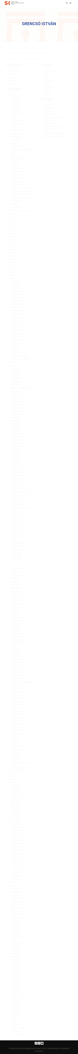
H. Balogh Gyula (16, 850)
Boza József (15, 821)
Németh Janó (15, 927)
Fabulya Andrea (16, 485)
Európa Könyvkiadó (17, 288)
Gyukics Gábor (16, 498)
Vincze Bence (15, 756)
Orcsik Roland (16, 633)
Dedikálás (14, 104)
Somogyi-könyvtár (17, 184)
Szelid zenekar (16, 708)
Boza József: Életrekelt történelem (55, 127)
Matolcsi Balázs (16, 591)
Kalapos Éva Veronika (18, 520)
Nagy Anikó (15, 607)
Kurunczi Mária (16, 556)
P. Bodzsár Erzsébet (18, 937)
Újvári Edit (14, 743)
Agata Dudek (15, 782)
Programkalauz (14, 74)
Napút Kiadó (15, 336)
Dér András (15, 463)
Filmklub (46, 130)
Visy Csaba (15, 759)
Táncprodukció (16, 137)
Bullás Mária (15, 430)
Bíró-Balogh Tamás (17, 414)
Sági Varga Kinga (17, 666)
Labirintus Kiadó (16, 317)
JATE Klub (14, 165)
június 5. (11, 262)
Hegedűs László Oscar (19, 501)
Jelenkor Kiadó (16, 307)
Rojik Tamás (15, 966)
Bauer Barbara (16, 801)
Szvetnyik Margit (17, 727)
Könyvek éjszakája (17, 124)
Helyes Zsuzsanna (17, 505)
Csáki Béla (14, 437)
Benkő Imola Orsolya (18, 401)
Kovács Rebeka (16, 546)
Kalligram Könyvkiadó (18, 311)
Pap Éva (14, 940)
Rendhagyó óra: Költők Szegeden (55, 136)
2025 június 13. (49, 108)
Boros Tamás (15, 427)
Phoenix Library (16, 343)
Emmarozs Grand (17, 159)
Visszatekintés (49, 93)
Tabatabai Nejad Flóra (18, 730)
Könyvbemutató (16, 120)
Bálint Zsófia (15, 385)
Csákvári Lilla (15, 440)
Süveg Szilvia (15, 685)
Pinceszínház (15, 181)
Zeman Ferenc (16, 772)
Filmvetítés (15, 107)
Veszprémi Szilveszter (18, 750)
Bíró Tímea (15, 811)
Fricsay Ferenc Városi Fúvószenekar (23, 492)
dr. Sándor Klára (16, 479)
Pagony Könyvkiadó (18, 340)
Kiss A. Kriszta (16, 882)
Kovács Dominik (16, 892)
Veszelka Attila (16, 1024)
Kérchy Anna (15, 536)
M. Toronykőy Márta (18, 575)
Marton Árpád (16, 588)
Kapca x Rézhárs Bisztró (19, 168)
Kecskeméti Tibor (17, 533)
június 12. (12, 220)
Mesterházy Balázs (17, 918)
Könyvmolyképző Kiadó (19, 314)
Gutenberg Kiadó (17, 301)
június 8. (11, 272)
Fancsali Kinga (16, 837)
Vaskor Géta (15, 1018)
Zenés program (16, 140)
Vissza (8, 59)
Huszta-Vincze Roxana (19, 514)
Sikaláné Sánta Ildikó (18, 675)
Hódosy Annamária (17, 853)
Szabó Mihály (15, 976)
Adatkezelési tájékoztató (52, 71)
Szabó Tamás (15, 695)
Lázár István (15, 565)
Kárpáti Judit (15, 530)
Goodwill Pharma (17, 298)
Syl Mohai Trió (16, 688)
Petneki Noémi (16, 957)
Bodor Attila (15, 814)
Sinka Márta (15, 679)
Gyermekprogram (17, 114)
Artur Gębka (15, 788)
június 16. (12, 233)
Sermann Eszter (16, 672)
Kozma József (16, 552)
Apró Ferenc (15, 372)
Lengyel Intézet (16, 572)
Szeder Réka (15, 989)
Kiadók (11, 279)
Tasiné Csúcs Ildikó (17, 995)
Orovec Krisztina (16, 636)
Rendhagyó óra (16, 133)
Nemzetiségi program (18, 130)
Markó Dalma (15, 585)
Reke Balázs (15, 656)
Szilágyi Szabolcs (17, 714)
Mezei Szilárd (15, 598)
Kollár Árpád (15, 889)
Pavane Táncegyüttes (18, 640)
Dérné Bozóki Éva (17, 469)
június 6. (11, 266)
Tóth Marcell (15, 1008)
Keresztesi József (17, 879)
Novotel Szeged (16, 178)
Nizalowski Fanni (17, 624)
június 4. (11, 259)
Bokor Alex (15, 818)
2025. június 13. (49, 105)
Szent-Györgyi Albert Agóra (20, 194)
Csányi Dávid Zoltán (18, 443)
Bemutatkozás (16, 98)
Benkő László (15, 808)
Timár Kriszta (15, 733)
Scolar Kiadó (15, 353)
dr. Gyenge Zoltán (17, 475)
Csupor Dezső (16, 450)
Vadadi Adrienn (16, 1012)
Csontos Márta (16, 824)
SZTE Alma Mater (17, 724)
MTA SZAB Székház (18, 172)
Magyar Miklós (16, 905)
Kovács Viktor (16, 895)
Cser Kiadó (15, 281)
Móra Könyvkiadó (17, 333)
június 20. (12, 249)
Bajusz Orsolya (16, 792)
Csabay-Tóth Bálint (17, 433)
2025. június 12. (49, 111)
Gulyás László (16, 847)
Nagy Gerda (15, 614)
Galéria (11, 77)
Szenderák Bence (17, 711)
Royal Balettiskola (17, 662)
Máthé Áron (15, 915)
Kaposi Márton (16, 876)
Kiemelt (11, 363)
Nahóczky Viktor (16, 617)
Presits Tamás (16, 649)
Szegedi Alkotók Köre (18, 704)
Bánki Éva (14, 795)
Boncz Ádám (15, 421)
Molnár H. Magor (17, 601)
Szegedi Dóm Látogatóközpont (21, 188)
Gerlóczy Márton (17, 840)
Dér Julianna (15, 466)
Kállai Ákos (15, 523)
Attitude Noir (15, 375)
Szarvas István (16, 982)
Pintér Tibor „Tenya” (18, 643)
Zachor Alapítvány (17, 769)
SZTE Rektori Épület (18, 201)
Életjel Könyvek (16, 285)
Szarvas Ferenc (16, 701)
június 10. (12, 214)
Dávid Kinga (15, 456)
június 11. (12, 217)
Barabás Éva (15, 391)
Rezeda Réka (15, 963)
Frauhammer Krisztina (18, 488)
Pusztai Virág (15, 653)
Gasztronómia (16, 111)
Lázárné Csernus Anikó (19, 569)
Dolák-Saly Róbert (17, 834)
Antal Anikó (15, 369)
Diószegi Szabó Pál (17, 472)
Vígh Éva (14, 753)
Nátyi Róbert (15, 924)
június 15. (12, 230)
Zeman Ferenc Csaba (18, 1034)
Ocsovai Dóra (15, 627)
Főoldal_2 (47, 74)
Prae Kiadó (15, 346)
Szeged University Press (19, 356)
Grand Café (15, 162)
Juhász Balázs (16, 873)
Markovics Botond (17, 908)
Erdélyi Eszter (15, 482)
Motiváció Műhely (17, 604)
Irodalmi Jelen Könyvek (19, 304)
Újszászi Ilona (16, 740)
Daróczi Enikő (16, 453)
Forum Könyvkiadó (17, 291)
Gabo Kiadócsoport (17, 294)
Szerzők (11, 779)
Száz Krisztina (16, 986)
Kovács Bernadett (17, 543)
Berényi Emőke (16, 404)
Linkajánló (12, 80)
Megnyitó (14, 127)
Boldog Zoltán (16, 417)
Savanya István (16, 970)
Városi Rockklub (16, 207)
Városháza (15, 204)
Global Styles (48, 80)
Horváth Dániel (16, 856)
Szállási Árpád (16, 979)
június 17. (12, 237)
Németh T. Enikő (16, 620)
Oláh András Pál (16, 931)
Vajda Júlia (15, 746)
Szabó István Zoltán (18, 692)
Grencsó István (16, 495)
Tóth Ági (14, 737)
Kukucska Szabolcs (17, 898)
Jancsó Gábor (16, 517)
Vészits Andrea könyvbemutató (54, 133)
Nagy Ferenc (15, 611)
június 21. (12, 253)
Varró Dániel (15, 1015)
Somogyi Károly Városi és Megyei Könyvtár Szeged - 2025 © (28, 1048)
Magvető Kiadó (16, 327)
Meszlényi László (17, 595)
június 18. (12, 240)
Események (13, 95)
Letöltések (12, 84)
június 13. (12, 224)
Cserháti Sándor (16, 446)
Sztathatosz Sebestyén (19, 721)
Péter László (15, 953)
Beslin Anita (15, 408)
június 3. (11, 256)
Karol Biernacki (16, 527)
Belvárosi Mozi (16, 146)
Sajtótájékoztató (49, 123)
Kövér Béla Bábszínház (19, 549)
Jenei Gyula (15, 866)
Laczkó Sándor (16, 562)
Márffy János (15, 582)
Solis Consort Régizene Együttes (22, 682)
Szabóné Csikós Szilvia (19, 698)
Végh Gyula (15, 1021)
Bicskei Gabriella (17, 411)
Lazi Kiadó (14, 320)
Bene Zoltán (15, 398)
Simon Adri (15, 973)
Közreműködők (14, 366)
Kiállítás (14, 117)
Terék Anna (15, 999)
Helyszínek (12, 143)
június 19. (12, 243)
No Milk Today (16, 175)
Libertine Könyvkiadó (18, 324)
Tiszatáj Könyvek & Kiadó (19, 359)
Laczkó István (16, 559)
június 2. (11, 246)
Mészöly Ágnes (16, 921)
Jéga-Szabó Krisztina (18, 863)
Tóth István (15, 1002)
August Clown (16, 378)
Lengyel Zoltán (16, 902)
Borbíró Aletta (16, 424)
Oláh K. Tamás (16, 630)
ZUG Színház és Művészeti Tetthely (23, 210)
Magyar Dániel (16, 578)
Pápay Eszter (15, 944)
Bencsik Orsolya (16, 395)
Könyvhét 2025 (14, 71)
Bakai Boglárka (16, 382)
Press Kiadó (15, 349)
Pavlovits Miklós (16, 950)
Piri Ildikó (14, 646)
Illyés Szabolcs (16, 860)
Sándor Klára (15, 669)
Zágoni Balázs (16, 1031)
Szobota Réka (16, 717)
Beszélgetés (15, 101)
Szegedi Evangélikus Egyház (20, 191)
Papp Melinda (16, 947)
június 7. (11, 269)
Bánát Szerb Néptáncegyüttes (21, 388)
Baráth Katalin (16, 798)
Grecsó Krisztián (16, 843)
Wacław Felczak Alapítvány (20, 763)
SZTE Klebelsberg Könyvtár (20, 197)
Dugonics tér (15, 155)
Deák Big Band (16, 459)
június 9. (11, 275)
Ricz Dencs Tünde (17, 659)
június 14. (12, 227)
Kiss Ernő (14, 539)
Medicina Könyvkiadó (18, 330)
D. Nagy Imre (15, 827)
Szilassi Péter (15, 992)
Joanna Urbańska (17, 869)
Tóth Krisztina (16, 1005)
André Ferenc (15, 785)
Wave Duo (14, 766)
